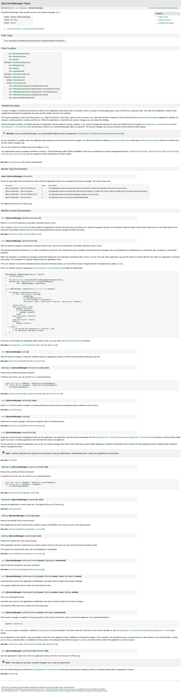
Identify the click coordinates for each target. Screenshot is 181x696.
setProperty (5, 154)
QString (18, 384)
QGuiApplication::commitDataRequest (157, 124)
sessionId (16, 80)
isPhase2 (16, 65)
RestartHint (13, 41)
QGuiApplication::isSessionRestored (131, 629)
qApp (18, 281)
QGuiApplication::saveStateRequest (15, 127)
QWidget (33, 274)
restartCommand (19, 74)
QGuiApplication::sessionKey (32, 552)
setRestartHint (18, 98)
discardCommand (19, 62)
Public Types (163, 17)
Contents (159, 13)
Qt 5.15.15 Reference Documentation (163, 8)
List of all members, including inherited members (25, 29)
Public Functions (164, 20)
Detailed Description (166, 23)
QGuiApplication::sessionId (32, 528)
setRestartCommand (20, 95)
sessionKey (17, 83)
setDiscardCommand (20, 86)
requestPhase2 (18, 71)
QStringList (6, 367)
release (15, 68)
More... (58, 12)
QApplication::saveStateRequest (141, 436)
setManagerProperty (20, 89)
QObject (13, 23)
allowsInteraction (19, 56)
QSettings (146, 117)
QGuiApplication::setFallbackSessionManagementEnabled (100, 134)
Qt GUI (10, 8)
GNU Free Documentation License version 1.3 (62, 687)
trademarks (25, 689)
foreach (34, 376)
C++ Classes (21, 8)
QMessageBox (27, 293)
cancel (15, 59)
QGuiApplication (14, 162)
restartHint (16, 77)
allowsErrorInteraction (21, 54)
